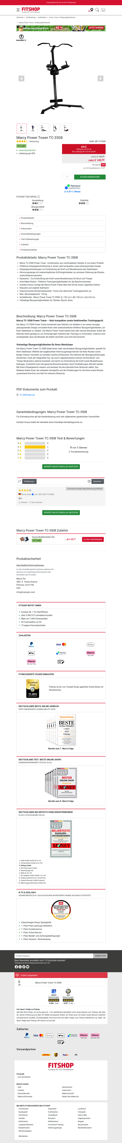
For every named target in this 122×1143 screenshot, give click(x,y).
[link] (31, 644)
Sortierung (28, 481)
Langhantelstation (25, 1125)
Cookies (21, 1090)
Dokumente (26, 228)
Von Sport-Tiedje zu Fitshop (28, 1009)
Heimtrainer (23, 1121)
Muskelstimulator (85, 1128)
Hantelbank (52, 1115)
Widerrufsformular (25, 1097)
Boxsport (51, 1118)
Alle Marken (23, 1136)
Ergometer (52, 1109)
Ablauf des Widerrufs (70, 1097)
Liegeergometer (84, 1118)
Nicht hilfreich (35, 502)
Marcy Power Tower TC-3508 (48, 982)
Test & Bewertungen (30, 239)
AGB (19, 1087)
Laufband (82, 1109)
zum (24, 1077)
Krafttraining (30, 17)
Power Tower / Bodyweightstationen (62, 17)
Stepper (81, 1121)
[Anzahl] (68, 177)
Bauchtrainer (83, 1125)
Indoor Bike (82, 1115)
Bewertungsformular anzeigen (61, 466)
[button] (21, 78)
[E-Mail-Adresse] (53, 955)
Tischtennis (23, 1115)
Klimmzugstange (55, 1128)
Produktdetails (27, 218)
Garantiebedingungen (31, 234)
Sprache (97, 481)
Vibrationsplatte (24, 1131)
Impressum (66, 1090)
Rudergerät (23, 1112)
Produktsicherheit (29, 250)
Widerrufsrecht (68, 1093)
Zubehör (25, 244)
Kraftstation (42, 17)
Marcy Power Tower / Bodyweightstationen (34, 23)
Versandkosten (24, 1093)
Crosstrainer (23, 1109)
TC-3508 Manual (25, 395)
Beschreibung (27, 223)
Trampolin (82, 1112)
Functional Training (55, 1125)
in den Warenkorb (90, 177)
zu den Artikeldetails (93, 539)
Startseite (20, 17)
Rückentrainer (24, 1128)
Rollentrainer (53, 1121)
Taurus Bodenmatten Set (43, 537)
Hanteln (21, 1118)
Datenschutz (67, 1087)
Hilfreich (22, 502)
